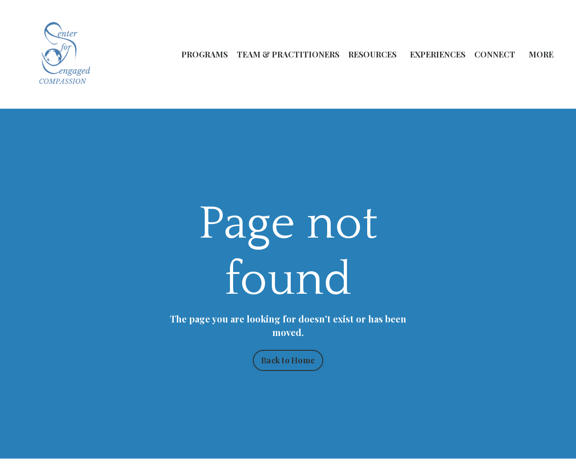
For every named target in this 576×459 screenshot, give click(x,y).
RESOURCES (372, 54)
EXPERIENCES (437, 54)
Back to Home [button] (288, 360)
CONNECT (494, 54)
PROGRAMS (204, 54)
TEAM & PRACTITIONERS (288, 54)
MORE (541, 54)
